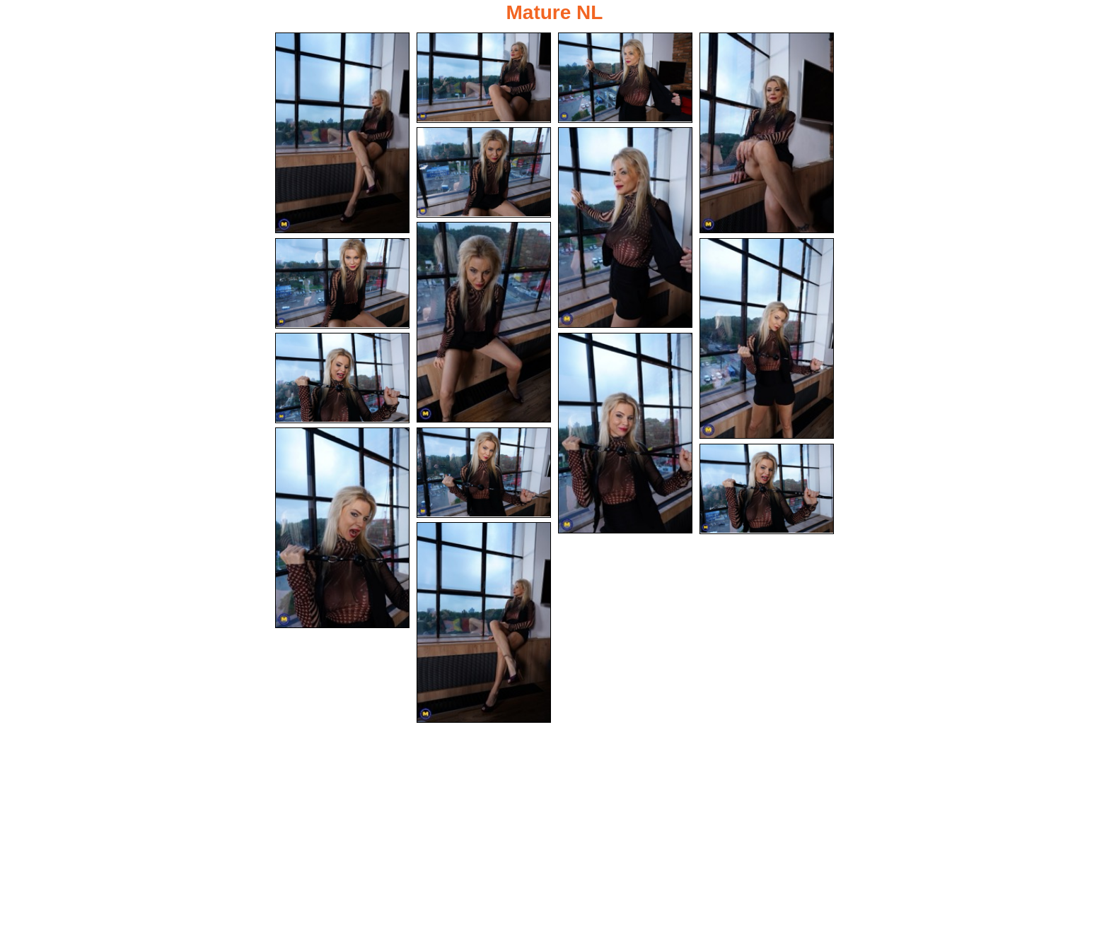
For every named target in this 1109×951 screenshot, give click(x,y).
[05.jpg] (484, 172)
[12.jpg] (342, 527)
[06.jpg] (625, 227)
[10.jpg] (342, 378)
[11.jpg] (625, 433)
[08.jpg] (342, 283)
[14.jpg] (766, 489)
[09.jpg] (766, 338)
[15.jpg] (484, 622)
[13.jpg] (484, 472)
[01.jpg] (342, 133)
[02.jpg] (484, 78)
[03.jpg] (625, 78)
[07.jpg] (484, 322)
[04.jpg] (766, 133)
